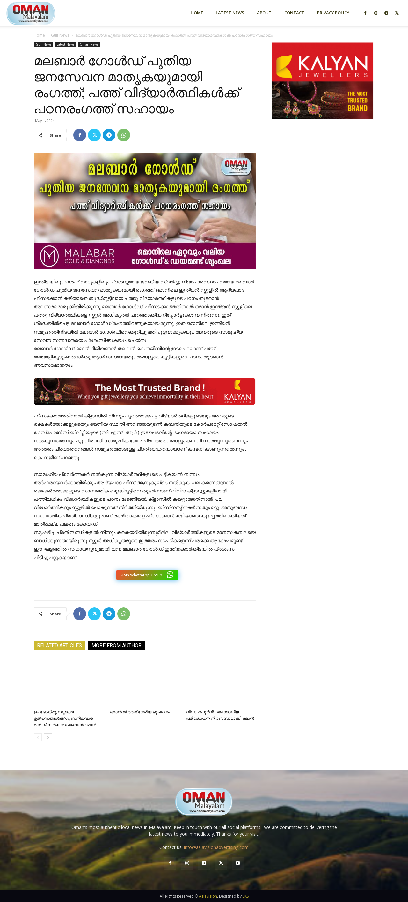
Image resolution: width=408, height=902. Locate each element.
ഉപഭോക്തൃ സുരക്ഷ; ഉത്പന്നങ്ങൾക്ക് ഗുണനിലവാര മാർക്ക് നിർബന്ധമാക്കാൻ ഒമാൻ (65, 718)
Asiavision (208, 896)
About (264, 13)
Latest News (230, 13)
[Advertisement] (322, 192)
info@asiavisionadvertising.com (216, 847)
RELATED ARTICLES (59, 646)
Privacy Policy (333, 13)
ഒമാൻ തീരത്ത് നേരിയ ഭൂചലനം (140, 712)
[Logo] (42, 13)
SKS (246, 896)
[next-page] (48, 737)
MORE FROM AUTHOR (116, 646)
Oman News (89, 44)
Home (197, 13)
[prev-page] (38, 737)
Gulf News (60, 35)
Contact (294, 13)
